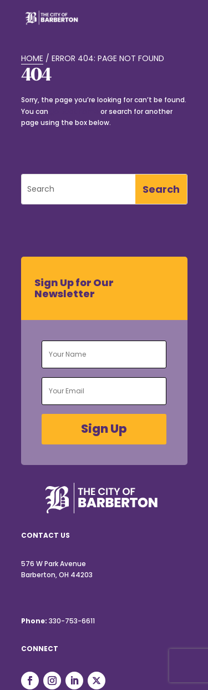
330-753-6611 (72, 621)
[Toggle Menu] (173, 24)
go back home (74, 111)
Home (32, 58)
